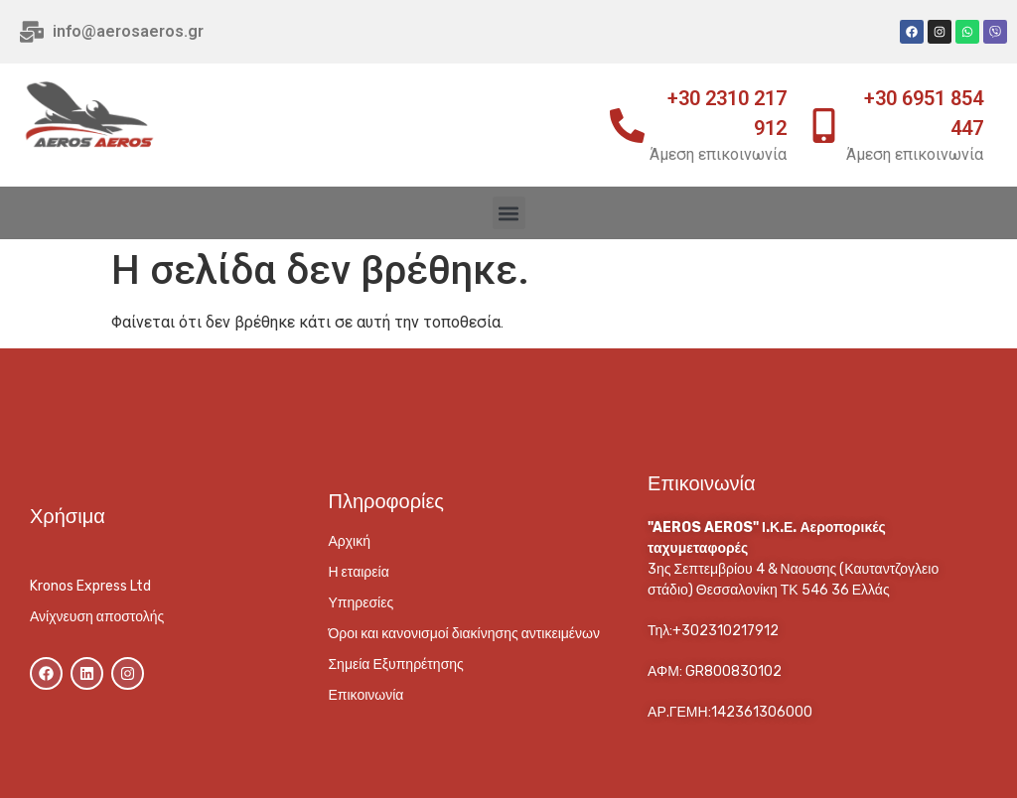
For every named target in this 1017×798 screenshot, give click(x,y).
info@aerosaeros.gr (128, 31)
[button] (509, 213)
